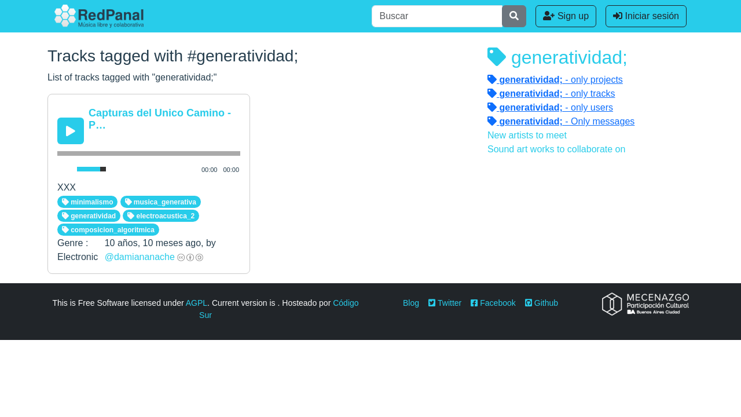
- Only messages (560, 121)
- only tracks (551, 93)
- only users (550, 107)
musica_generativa (160, 202)
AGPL (196, 303)
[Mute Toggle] (64, 169)
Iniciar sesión (646, 16)
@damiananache (140, 257)
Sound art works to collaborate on (556, 149)
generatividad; (557, 57)
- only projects (555, 80)
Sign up (566, 16)
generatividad (89, 216)
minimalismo (87, 202)
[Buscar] (437, 16)
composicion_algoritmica (108, 230)
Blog (411, 303)
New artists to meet (527, 135)
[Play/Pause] (70, 131)
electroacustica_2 (161, 216)
